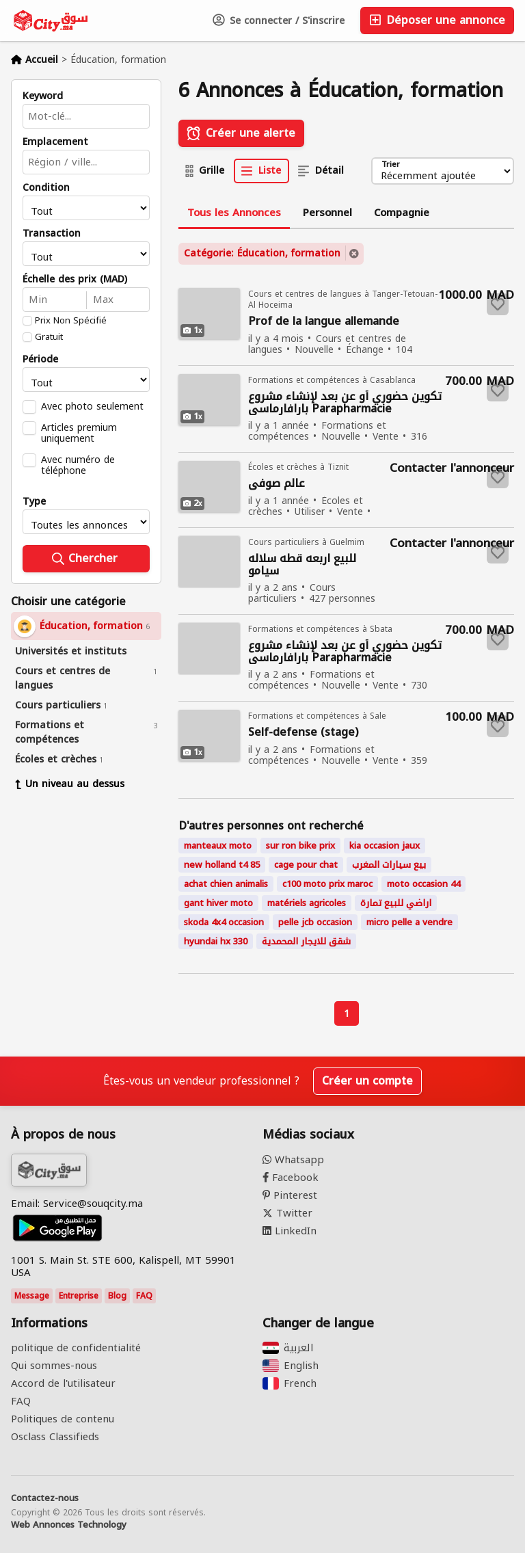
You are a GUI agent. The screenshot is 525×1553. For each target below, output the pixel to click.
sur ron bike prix (300, 845)
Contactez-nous (45, 1498)
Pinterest (289, 1195)
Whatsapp (293, 1160)
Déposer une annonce (437, 20)
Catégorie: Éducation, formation (262, 253)
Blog (117, 1295)
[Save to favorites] (498, 304)
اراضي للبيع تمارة (395, 903)
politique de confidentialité (76, 1348)
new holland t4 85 (222, 865)
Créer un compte (367, 1080)
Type (34, 501)
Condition (46, 188)
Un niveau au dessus (69, 784)
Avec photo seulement (92, 406)
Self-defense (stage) (303, 732)
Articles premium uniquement (79, 432)
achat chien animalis (226, 884)
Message (31, 1295)
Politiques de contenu (62, 1419)
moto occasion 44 (423, 884)
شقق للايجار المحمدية (306, 941)
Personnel (327, 212)
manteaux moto (218, 845)
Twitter (287, 1213)
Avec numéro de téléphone (78, 465)
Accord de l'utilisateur (63, 1383)
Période (40, 359)
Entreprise (78, 1295)
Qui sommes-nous (54, 1365)
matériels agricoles (306, 903)
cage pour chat (306, 865)
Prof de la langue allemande (323, 321)
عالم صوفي (276, 483)
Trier (390, 165)
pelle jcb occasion (315, 922)
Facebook (290, 1177)
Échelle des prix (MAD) (75, 279)
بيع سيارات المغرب (389, 865)
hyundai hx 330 (215, 941)
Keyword (43, 96)
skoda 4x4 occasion (224, 922)
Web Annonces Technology (68, 1525)
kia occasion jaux (384, 845)
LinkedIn (289, 1231)
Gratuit (49, 337)
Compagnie (401, 212)
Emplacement (55, 142)
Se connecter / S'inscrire (279, 21)
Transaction (52, 233)
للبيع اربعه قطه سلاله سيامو (302, 565)
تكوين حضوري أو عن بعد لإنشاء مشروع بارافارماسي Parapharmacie (345, 402)
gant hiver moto (218, 903)
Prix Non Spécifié (71, 321)
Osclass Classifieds (55, 1437)
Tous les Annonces (234, 212)
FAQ (144, 1295)
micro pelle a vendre (409, 922)
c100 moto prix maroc (327, 884)
